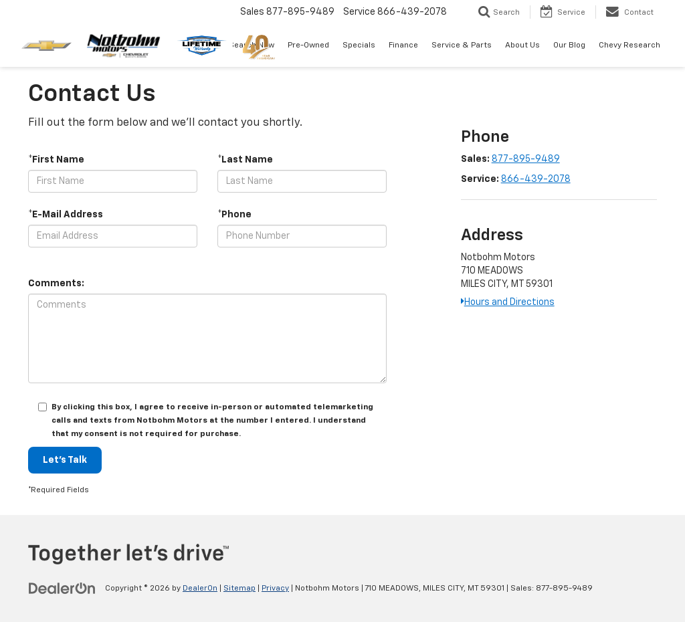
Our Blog (569, 45)
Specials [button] (358, 45)
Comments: (56, 283)
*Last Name (245, 160)
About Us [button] (522, 45)
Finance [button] (403, 45)
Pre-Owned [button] (308, 45)
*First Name (56, 160)
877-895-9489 (526, 159)
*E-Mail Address (65, 214)
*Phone (234, 214)
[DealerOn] (62, 588)
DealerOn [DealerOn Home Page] (200, 589)
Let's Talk (65, 460)
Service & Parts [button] (461, 45)
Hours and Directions (508, 302)
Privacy (275, 589)
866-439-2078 (536, 179)
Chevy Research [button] (629, 45)
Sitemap (239, 589)
